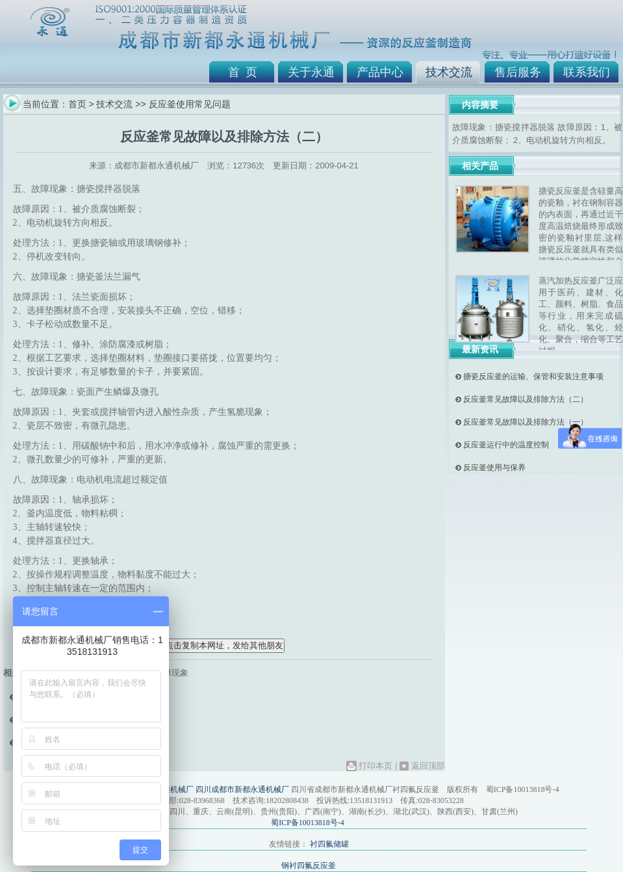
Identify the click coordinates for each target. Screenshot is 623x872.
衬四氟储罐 (329, 844)
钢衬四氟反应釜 (308, 865)
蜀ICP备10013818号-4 (307, 822)
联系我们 (586, 72)
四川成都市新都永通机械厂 (242, 789)
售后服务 (517, 72)
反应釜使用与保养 (494, 467)
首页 (77, 104)
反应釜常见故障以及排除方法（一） (525, 422)
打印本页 (375, 766)
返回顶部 (428, 766)
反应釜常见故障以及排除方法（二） (525, 399)
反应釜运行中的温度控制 (506, 444)
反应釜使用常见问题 (190, 104)
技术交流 (449, 72)
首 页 (242, 72)
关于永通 (311, 72)
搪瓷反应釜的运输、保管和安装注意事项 (533, 376)
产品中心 (380, 72)
